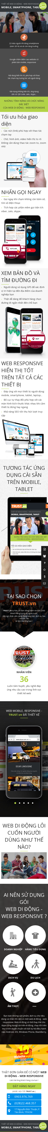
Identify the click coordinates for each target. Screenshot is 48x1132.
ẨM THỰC (13, 1006)
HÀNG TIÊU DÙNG (35, 949)
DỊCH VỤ (13, 977)
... (34, 1005)
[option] (24, 22)
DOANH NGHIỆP (13, 949)
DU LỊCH (35, 977)
